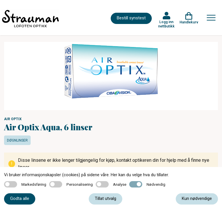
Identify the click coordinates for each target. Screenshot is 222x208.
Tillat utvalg (105, 198)
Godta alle (19, 198)
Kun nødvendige (197, 198)
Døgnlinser (17, 140)
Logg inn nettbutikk (166, 24)
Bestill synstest (131, 18)
